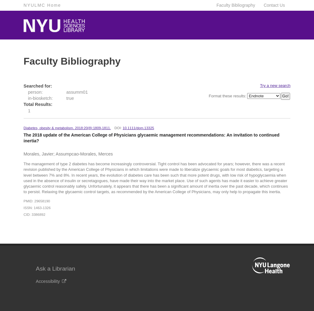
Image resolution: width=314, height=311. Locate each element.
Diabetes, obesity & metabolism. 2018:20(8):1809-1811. (67, 128)
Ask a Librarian (55, 268)
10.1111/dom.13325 (138, 128)
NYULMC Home (42, 5)
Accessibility (51, 281)
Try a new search (275, 85)
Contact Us (274, 5)
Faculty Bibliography (235, 5)
